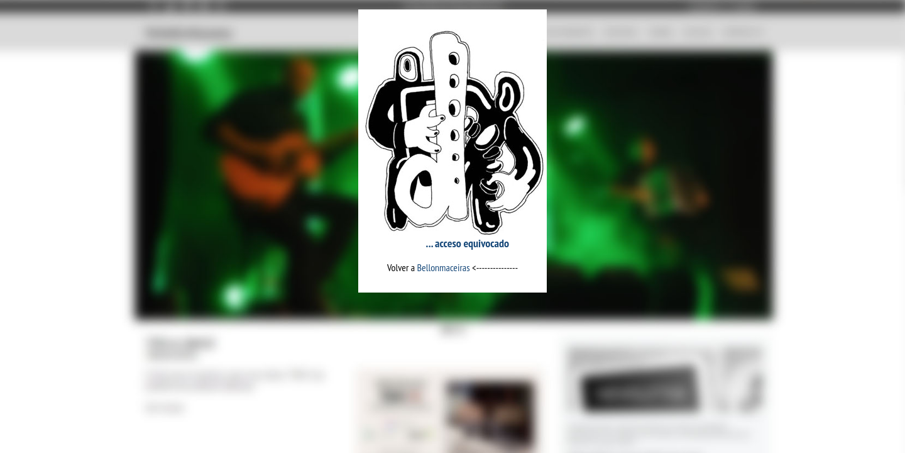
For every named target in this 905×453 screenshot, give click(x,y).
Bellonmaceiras (443, 267)
